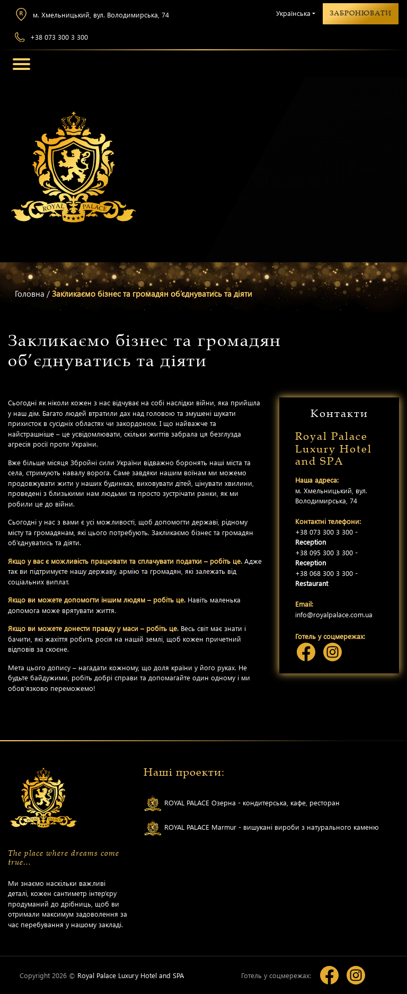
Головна (30, 293)
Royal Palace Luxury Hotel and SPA (130, 975)
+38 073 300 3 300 (51, 37)
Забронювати (361, 13)
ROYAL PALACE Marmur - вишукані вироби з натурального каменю (261, 828)
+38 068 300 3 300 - (326, 578)
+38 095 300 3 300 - (326, 557)
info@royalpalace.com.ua (334, 614)
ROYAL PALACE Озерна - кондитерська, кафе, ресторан (242, 803)
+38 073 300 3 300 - (326, 537)
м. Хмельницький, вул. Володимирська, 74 (92, 14)
